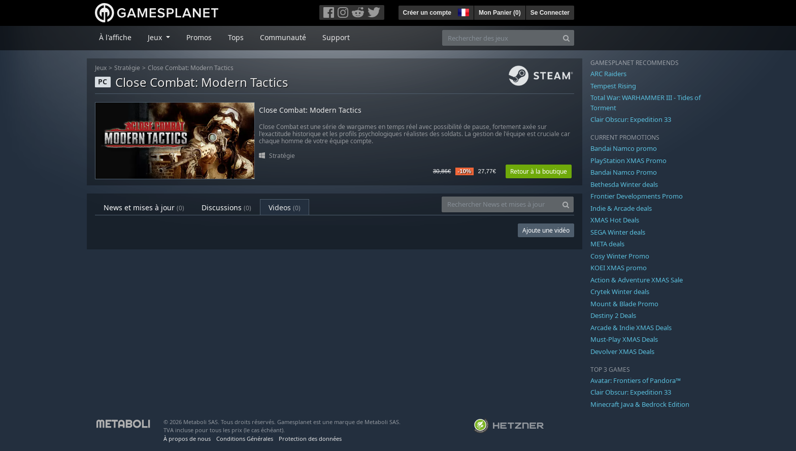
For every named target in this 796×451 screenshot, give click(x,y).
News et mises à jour (144, 207)
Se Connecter (550, 12)
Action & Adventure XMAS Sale (636, 279)
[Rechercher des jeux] (500, 38)
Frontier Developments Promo (636, 196)
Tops (236, 37)
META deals (607, 243)
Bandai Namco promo (623, 148)
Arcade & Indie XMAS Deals (631, 327)
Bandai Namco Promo (623, 172)
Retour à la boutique (538, 171)
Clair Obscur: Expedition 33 (630, 119)
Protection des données (310, 438)
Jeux (101, 68)
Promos (199, 37)
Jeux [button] (156, 37)
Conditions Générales (244, 438)
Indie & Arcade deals (621, 208)
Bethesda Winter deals (624, 184)
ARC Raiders (608, 73)
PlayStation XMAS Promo (628, 160)
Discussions (226, 207)
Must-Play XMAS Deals (624, 339)
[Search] (566, 38)
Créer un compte (427, 12)
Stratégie (127, 68)
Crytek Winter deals (619, 291)
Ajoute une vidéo (546, 230)
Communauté (283, 37)
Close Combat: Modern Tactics (191, 68)
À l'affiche (115, 37)
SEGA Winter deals (617, 232)
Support (336, 37)
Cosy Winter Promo (619, 256)
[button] (462, 11)
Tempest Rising (613, 85)
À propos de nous (187, 438)
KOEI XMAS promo (618, 267)
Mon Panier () (500, 12)
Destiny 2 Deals (613, 315)
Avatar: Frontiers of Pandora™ (635, 380)
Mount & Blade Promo (624, 303)
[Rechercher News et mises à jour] (500, 204)
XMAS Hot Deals (614, 219)
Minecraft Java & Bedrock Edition (639, 404)
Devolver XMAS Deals (622, 351)
